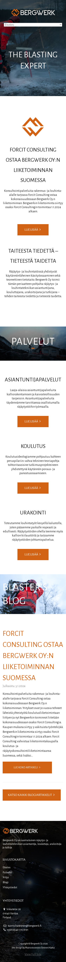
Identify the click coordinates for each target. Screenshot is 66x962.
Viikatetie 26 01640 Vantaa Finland (12, 913)
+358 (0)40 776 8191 (16, 929)
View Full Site (33, 954)
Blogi (5, 882)
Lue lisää (32, 229)
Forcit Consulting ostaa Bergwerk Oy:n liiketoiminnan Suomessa (33, 656)
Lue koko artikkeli (27, 767)
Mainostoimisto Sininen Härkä (40, 948)
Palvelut (7, 872)
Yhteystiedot (10, 887)
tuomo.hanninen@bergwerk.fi (22, 925)
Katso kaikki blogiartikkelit (31, 795)
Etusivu (6, 867)
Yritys (6, 877)
